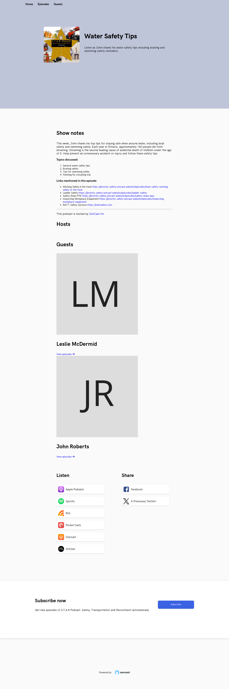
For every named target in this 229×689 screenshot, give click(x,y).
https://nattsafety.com (99, 205)
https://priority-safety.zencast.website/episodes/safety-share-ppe (118, 195)
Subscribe (176, 604)
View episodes (65, 354)
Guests (58, 4)
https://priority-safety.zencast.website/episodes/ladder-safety (113, 192)
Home (29, 4)
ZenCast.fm (96, 214)
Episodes (43, 4)
